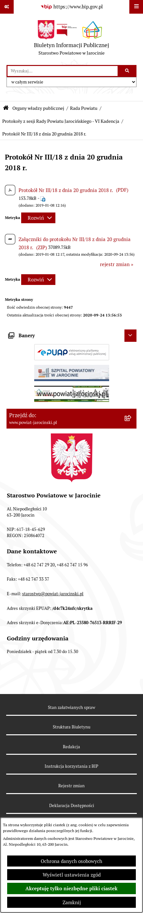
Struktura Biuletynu (71, 727)
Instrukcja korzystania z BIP (71, 766)
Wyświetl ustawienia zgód (72, 875)
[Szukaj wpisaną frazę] (127, 71)
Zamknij (72, 902)
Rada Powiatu (83, 108)
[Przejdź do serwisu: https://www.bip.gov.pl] (71, 7)
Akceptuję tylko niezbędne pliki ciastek (71, 888)
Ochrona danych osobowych (71, 861)
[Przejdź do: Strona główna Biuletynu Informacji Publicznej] (6, 108)
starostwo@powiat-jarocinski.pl (52, 594)
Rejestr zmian (71, 786)
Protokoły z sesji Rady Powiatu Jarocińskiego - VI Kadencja (60, 121)
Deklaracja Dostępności (71, 805)
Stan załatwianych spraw (71, 707)
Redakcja (71, 747)
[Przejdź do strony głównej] (71, 39)
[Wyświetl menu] (136, 7)
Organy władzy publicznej (38, 108)
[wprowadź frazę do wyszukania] (63, 71)
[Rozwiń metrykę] (38, 217)
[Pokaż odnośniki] (7, 7)
